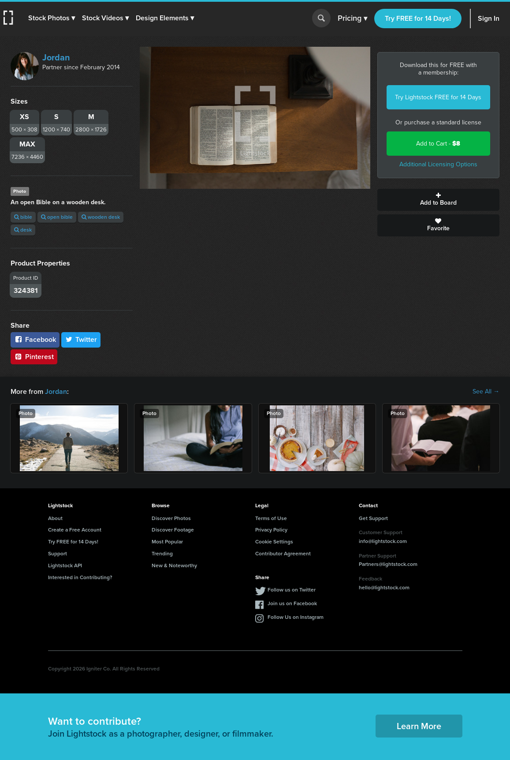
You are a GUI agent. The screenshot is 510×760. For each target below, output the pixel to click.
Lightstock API (65, 565)
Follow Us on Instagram (296, 617)
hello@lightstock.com (384, 588)
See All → (486, 391)
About (55, 518)
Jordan (56, 57)
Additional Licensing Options (438, 164)
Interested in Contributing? (80, 577)
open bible (57, 217)
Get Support (373, 518)
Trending (162, 554)
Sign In (488, 18)
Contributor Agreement (283, 554)
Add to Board (438, 199)
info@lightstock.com (383, 541)
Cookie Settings (274, 542)
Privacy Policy (271, 530)
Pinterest (34, 357)
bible (23, 217)
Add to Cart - (438, 143)
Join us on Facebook (292, 603)
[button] (51, 18)
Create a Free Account (74, 530)
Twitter (81, 339)
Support (57, 554)
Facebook (35, 339)
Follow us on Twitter (292, 590)
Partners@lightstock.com (388, 564)
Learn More (419, 726)
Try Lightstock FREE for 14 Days (438, 97)
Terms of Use (271, 518)
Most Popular (167, 542)
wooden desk (101, 217)
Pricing (352, 18)
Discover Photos (171, 518)
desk (23, 230)
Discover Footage (173, 530)
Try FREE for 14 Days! (418, 18)
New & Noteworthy (174, 565)
